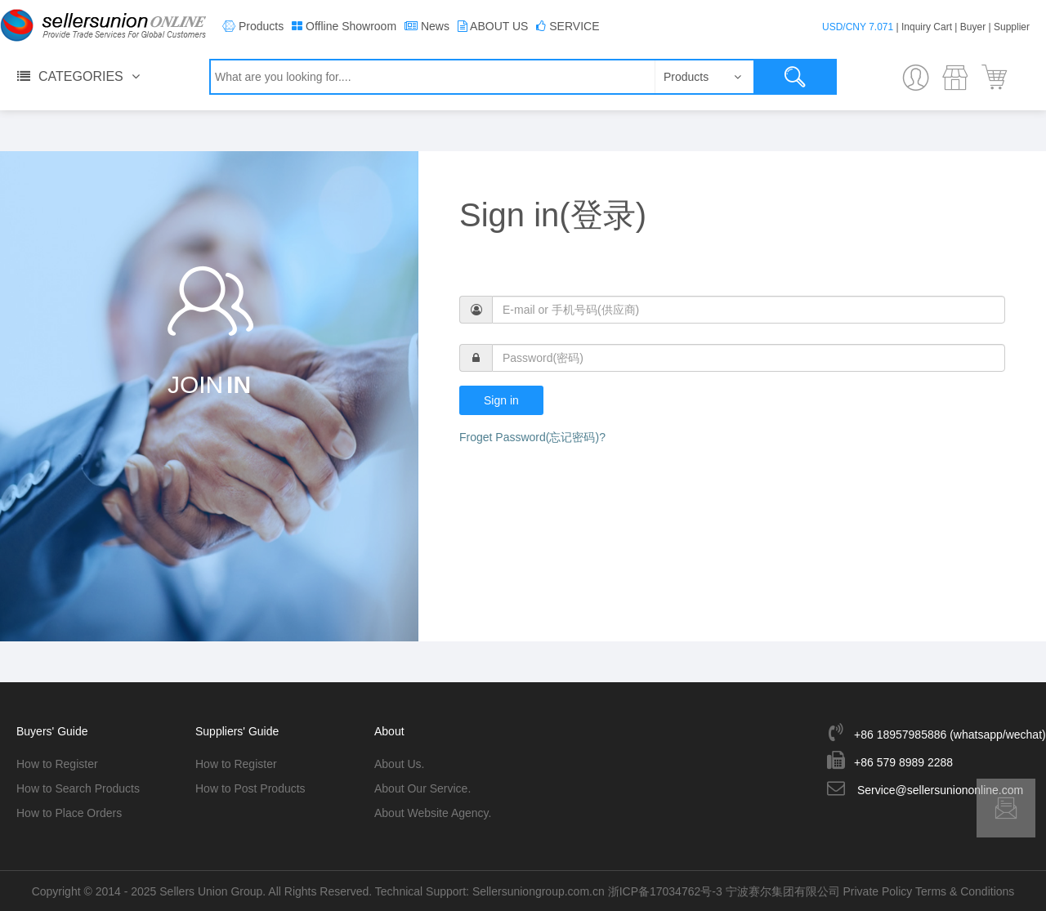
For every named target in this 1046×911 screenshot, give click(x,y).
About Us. (399, 763)
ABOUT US (499, 26)
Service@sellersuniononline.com (940, 790)
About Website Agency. (432, 812)
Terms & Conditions (964, 891)
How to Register (57, 763)
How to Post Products (250, 788)
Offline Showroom (351, 26)
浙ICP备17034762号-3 (665, 891)
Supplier (1012, 27)
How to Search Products (78, 788)
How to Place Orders (69, 812)
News (435, 26)
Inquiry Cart (926, 27)
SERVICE (574, 26)
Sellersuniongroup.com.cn (538, 891)
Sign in (501, 400)
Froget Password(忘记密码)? (532, 437)
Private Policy (878, 891)
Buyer (973, 27)
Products (261, 26)
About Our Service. (422, 788)
